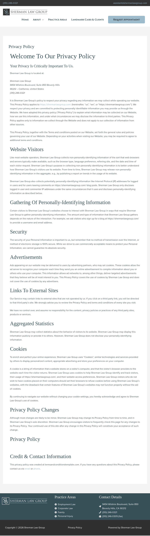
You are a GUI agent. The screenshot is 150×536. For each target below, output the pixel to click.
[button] (126, 19)
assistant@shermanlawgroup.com (130, 2)
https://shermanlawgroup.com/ (55, 105)
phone (36, 469)
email (27, 469)
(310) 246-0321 (10, 2)
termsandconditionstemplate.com (62, 465)
